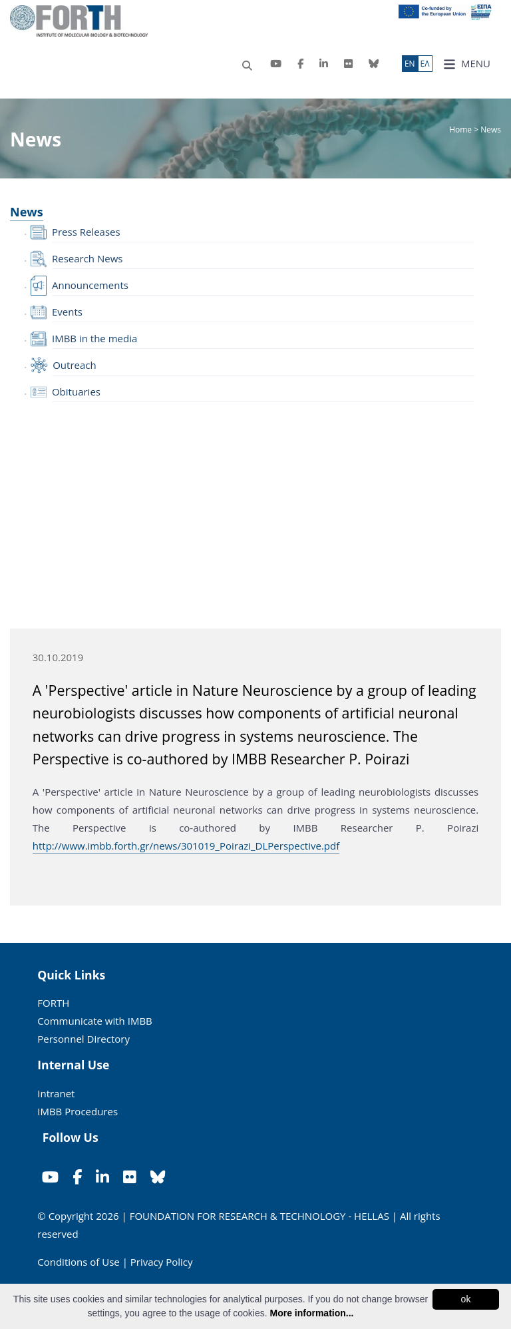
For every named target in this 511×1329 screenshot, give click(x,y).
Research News (87, 258)
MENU (466, 64)
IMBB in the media (94, 338)
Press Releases (86, 231)
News (26, 212)
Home (461, 129)
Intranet (56, 1093)
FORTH (53, 1002)
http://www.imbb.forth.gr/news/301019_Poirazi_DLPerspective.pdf (186, 845)
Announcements (90, 285)
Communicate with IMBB (94, 1020)
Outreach (74, 365)
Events (67, 311)
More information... (311, 1313)
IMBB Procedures (77, 1111)
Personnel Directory (83, 1038)
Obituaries (76, 391)
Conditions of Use (78, 1261)
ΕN (410, 63)
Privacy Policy (161, 1261)
